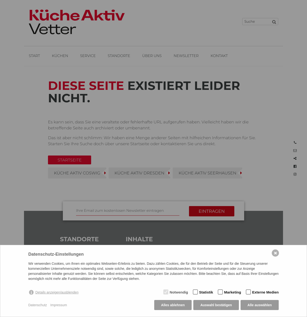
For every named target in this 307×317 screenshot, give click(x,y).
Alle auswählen (260, 305)
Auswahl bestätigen (216, 305)
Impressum (58, 305)
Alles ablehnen (173, 305)
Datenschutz (37, 305)
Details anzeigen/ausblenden (56, 292)
